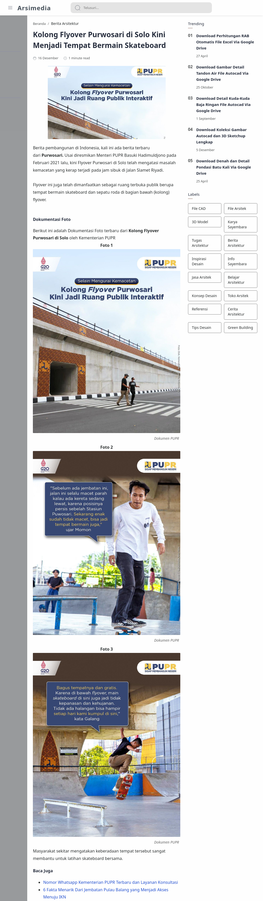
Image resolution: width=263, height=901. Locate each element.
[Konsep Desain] (204, 296)
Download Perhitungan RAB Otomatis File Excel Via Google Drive (224, 43)
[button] (98, 853)
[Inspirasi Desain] (204, 262)
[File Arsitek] (240, 209)
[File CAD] (204, 209)
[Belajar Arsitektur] (240, 281)
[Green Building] (240, 328)
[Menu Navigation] (10, 7)
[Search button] (77, 7)
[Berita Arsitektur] (240, 244)
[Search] (141, 7)
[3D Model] (204, 223)
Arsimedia (34, 8)
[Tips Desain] (204, 328)
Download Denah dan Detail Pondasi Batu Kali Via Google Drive (222, 168)
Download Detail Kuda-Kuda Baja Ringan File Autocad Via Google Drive (222, 105)
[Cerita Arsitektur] (240, 313)
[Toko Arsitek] (240, 296)
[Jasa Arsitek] (204, 278)
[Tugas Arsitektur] (204, 244)
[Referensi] (204, 310)
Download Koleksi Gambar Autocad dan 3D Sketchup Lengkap (220, 136)
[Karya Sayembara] (240, 225)
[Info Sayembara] (240, 262)
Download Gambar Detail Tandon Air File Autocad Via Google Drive (221, 74)
